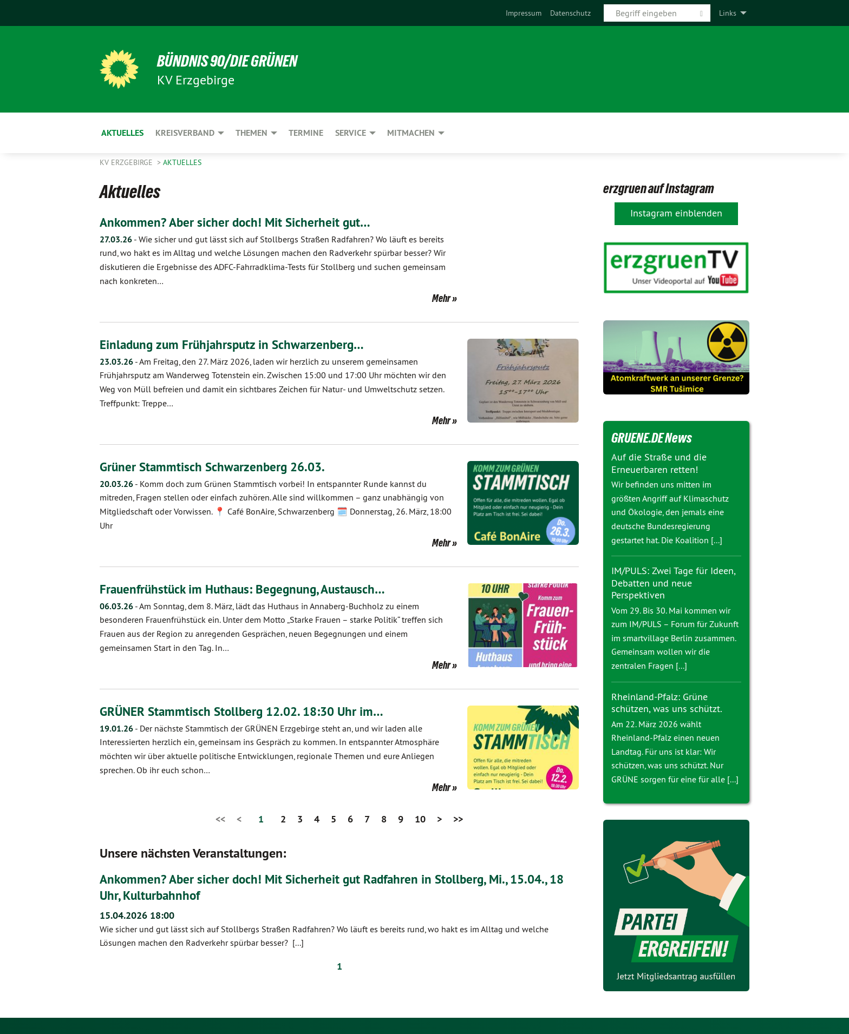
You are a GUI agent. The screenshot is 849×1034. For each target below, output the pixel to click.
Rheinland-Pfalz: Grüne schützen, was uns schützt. (666, 702)
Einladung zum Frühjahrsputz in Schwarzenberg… (235, 344)
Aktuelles (182, 162)
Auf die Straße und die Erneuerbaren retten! (659, 463)
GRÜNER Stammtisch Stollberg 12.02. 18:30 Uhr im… (247, 711)
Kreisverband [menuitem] (184, 133)
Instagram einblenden (676, 213)
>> (458, 819)
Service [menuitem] (350, 133)
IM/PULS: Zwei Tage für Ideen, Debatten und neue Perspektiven (673, 582)
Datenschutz (570, 13)
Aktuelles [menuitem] (122, 133)
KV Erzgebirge (127, 162)
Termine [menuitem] (306, 133)
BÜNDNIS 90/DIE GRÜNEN (233, 60)
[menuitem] (523, 13)
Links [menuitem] (727, 13)
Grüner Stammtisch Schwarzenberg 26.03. (215, 466)
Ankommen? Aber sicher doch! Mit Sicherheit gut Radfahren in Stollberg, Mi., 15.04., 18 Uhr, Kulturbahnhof (339, 886)
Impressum (523, 13)
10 (420, 819)
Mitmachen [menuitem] (411, 133)
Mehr (441, 298)
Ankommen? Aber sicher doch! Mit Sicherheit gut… (238, 222)
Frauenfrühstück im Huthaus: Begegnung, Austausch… (247, 589)
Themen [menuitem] (251, 133)
